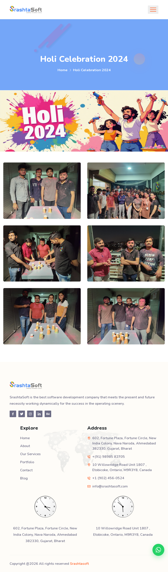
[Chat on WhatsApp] (158, 549)
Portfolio (27, 461)
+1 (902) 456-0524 (108, 478)
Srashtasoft (79, 563)
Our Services (30, 453)
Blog (24, 477)
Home (63, 70)
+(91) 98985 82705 (108, 456)
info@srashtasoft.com (110, 486)
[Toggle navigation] (153, 9)
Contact (26, 469)
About (25, 446)
